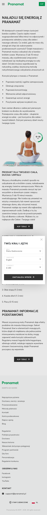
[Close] (41, 239)
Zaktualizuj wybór (21, 277)
